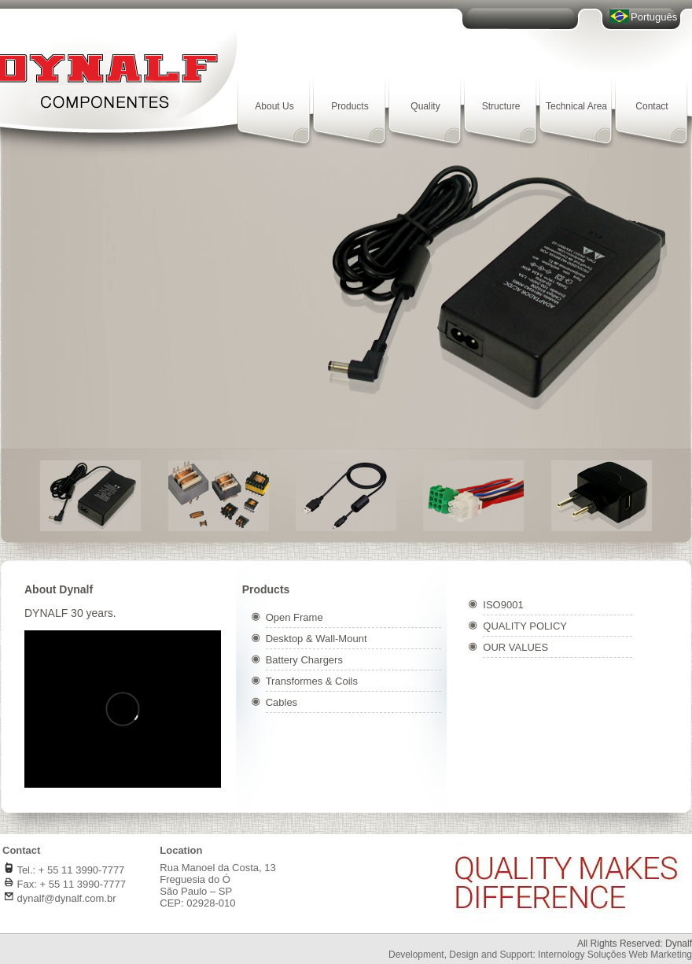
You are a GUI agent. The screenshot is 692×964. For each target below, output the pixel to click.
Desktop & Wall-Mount (316, 639)
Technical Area (576, 106)
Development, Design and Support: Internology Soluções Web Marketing (540, 954)
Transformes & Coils (312, 681)
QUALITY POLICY (525, 626)
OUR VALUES (515, 647)
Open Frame (294, 617)
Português (654, 17)
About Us (274, 106)
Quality (425, 106)
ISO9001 (503, 605)
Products (349, 106)
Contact (651, 106)
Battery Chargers (304, 660)
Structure (501, 106)
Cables (281, 702)
